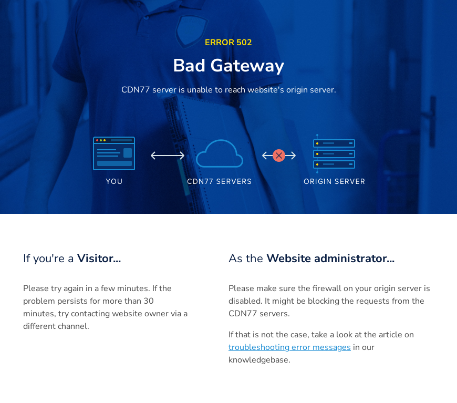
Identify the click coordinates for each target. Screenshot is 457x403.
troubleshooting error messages (289, 347)
